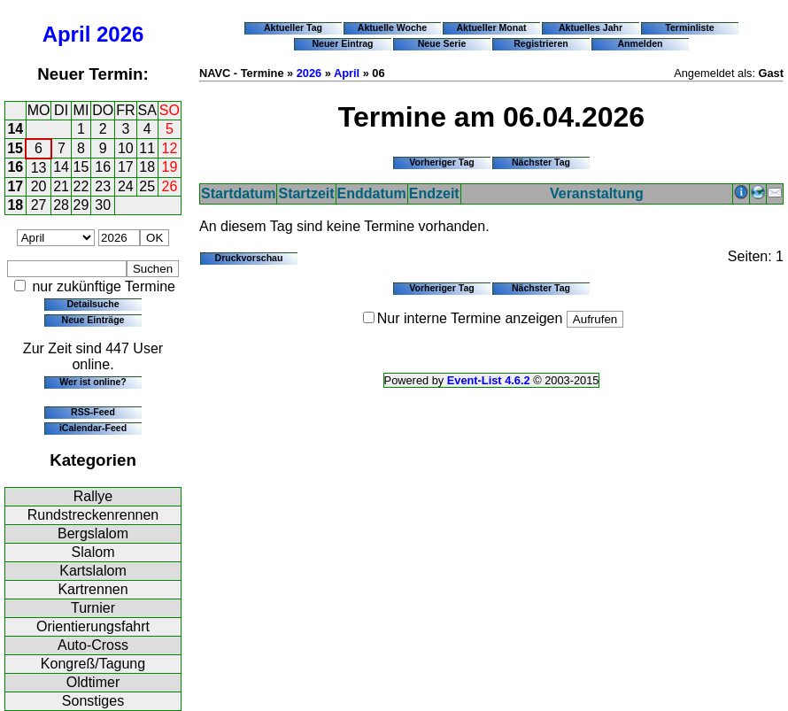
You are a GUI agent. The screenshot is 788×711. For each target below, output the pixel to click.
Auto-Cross (93, 645)
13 (39, 167)
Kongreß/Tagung (93, 663)
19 (170, 166)
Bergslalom (93, 533)
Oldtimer (93, 682)
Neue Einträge (93, 319)
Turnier (93, 607)
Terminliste (689, 27)
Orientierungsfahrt (93, 626)
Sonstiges (93, 700)
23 (103, 186)
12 (170, 148)
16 (15, 166)
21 (61, 186)
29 (81, 205)
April (66, 34)
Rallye (92, 496)
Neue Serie (442, 43)
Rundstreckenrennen (93, 514)
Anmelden (640, 43)
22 (81, 186)
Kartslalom (93, 570)
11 (147, 148)
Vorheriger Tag (441, 162)
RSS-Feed (93, 411)
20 (39, 186)
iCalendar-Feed (93, 427)
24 (126, 186)
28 (61, 205)
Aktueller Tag (293, 27)
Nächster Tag (541, 162)
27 (39, 205)
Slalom (93, 552)
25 (147, 186)
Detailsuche (92, 303)
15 (15, 148)
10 (126, 148)
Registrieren (541, 43)
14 (15, 128)
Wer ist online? (92, 381)
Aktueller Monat (491, 27)
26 (170, 186)
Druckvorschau (249, 257)
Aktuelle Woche (392, 27)
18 (147, 166)
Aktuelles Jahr (590, 27)
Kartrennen (92, 589)
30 (103, 205)
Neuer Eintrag (342, 43)
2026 (120, 34)
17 (126, 166)
